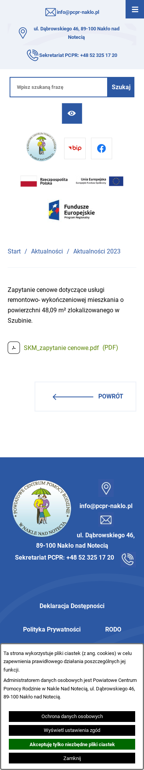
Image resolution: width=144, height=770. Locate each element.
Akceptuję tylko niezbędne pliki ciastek (72, 744)
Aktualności (47, 251)
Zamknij (72, 758)
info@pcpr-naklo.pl (78, 12)
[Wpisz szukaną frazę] (59, 87)
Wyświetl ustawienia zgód (72, 730)
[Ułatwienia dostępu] (72, 113)
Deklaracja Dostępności (72, 606)
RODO (113, 629)
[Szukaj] (121, 87)
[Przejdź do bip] (75, 148)
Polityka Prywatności (52, 629)
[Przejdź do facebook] (101, 148)
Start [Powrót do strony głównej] (14, 251)
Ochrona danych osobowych (72, 716)
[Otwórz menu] (135, 9)
